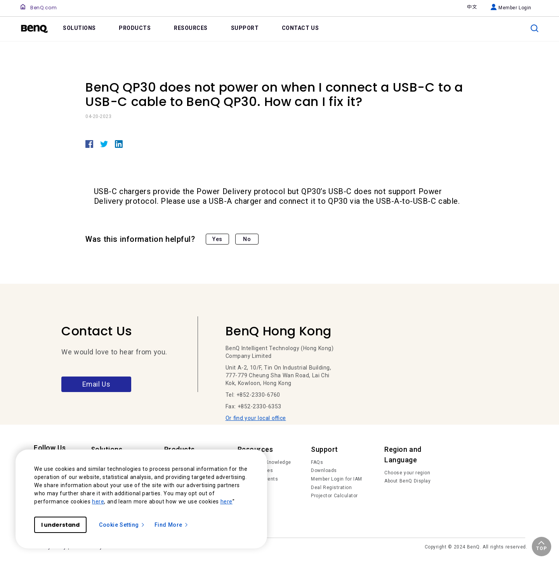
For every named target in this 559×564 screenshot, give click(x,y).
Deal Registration (331, 487)
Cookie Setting (122, 525)
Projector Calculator (334, 495)
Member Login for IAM (336, 479)
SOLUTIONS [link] (79, 28)
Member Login (511, 7)
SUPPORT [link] (245, 28)
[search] (534, 28)
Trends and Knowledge (264, 462)
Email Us (96, 384)
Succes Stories (255, 470)
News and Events (258, 479)
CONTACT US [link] (300, 28)
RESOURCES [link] (191, 28)
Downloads (324, 470)
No (247, 239)
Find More (172, 525)
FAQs (317, 462)
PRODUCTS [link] (135, 28)
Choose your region (407, 472)
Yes (217, 239)
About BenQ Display (407, 481)
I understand (60, 525)
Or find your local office (256, 418)
